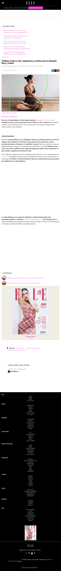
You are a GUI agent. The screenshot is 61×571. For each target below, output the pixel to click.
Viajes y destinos (30, 422)
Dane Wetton (6, 113)
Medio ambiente (30, 509)
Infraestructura (30, 493)
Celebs (17, 8)
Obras (30, 466)
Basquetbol (30, 450)
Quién (3, 404)
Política (4, 474)
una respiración (38, 219)
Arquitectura (30, 494)
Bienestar (30, 425)
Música (30, 439)
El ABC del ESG (30, 519)
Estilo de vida (24, 8)
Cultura (30, 414)
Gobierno (30, 476)
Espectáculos (30, 405)
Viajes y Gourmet (30, 413)
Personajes (30, 424)
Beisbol (30, 447)
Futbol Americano (30, 448)
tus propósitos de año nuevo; (44, 120)
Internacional (30, 463)
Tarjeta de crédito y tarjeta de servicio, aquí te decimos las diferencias (25, 278)
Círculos (30, 408)
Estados (30, 482)
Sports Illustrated (7, 444)
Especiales (30, 505)
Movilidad (30, 514)
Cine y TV (30, 437)
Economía (30, 462)
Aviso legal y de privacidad (29, 567)
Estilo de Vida (30, 427)
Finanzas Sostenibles (30, 516)
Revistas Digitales (36, 8)
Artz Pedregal (20, 348)
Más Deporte (30, 451)
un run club (5, 156)
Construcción (30, 490)
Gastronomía (30, 419)
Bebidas (30, 420)
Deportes (30, 436)
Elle (3, 395)
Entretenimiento (30, 434)
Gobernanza (30, 513)
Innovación (31, 517)
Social (30, 511)
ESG (30, 468)
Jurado (30, 428)
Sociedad (30, 485)
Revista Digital (30, 336)
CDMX (30, 480)
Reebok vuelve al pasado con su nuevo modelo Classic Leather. (24, 283)
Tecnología (30, 465)
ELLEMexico (26, 553)
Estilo (30, 433)
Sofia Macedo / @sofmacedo (17, 369)
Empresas (30, 459)
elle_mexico (30, 552)
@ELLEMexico (14, 371)
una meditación (28, 219)
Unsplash (14, 113)
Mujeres (30, 470)
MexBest (4, 418)
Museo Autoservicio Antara (33, 348)
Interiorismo (30, 496)
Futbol (30, 445)
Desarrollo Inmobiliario (30, 491)
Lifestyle (30, 453)
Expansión (5, 457)
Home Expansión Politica (30, 460)
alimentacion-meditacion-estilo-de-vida (17, 350)
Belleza (11, 8)
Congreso (30, 479)
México (30, 477)
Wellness (6, 57)
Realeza (30, 407)
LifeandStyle (30, 471)
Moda (6, 8)
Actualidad (30, 500)
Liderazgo (30, 502)
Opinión (31, 483)
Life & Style (5, 431)
